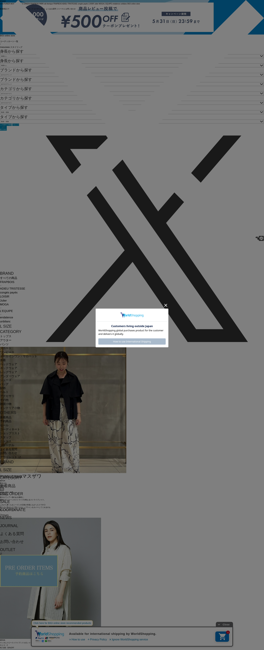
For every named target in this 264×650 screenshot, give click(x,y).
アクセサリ (7, 396)
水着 (3, 360)
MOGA (4, 304)
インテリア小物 (10, 408)
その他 (4, 400)
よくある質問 (8, 449)
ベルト (4, 392)
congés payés (9, 292)
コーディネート (10, 429)
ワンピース (7, 352)
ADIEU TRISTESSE (12, 288)
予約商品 (5, 421)
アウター (5, 340)
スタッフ (5, 437)
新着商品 (5, 417)
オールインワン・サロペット (18, 356)
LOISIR (4, 296)
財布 (3, 388)
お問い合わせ (8, 453)
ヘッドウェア (8, 364)
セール (4, 425)
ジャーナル (7, 445)
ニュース (5, 441)
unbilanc (5, 321)
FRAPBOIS (7, 282)
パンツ (4, 344)
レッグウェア (8, 372)
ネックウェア (8, 368)
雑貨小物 (5, 404)
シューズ (5, 380)
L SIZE (6, 326)
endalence (6, 317)
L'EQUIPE (6, 311)
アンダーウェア (10, 376)
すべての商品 (8, 278)
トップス (5, 336)
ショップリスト (10, 433)
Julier (3, 300)
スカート (5, 348)
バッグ (4, 384)
